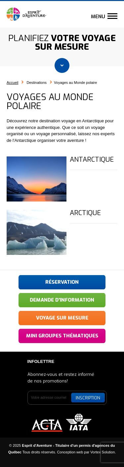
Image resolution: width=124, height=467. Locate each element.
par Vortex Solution (99, 452)
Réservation (62, 282)
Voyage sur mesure (62, 318)
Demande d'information (62, 300)
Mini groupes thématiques (62, 335)
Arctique (85, 213)
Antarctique (92, 159)
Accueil (12, 83)
